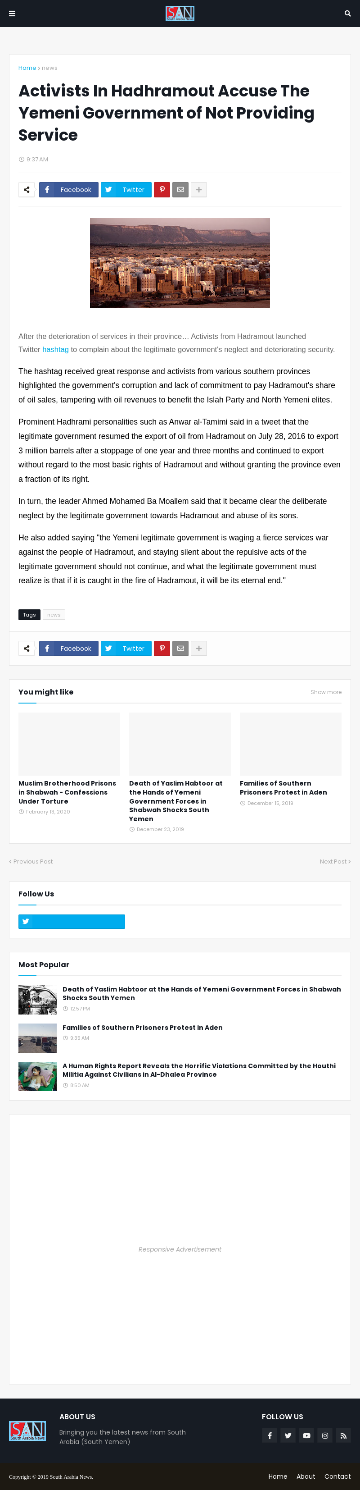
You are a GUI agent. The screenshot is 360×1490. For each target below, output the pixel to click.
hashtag (55, 349)
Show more (326, 692)
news (50, 68)
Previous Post (33, 861)
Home (27, 68)
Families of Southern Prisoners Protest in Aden (283, 788)
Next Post (333, 861)
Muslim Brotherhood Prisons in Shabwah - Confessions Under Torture (67, 792)
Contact (337, 1476)
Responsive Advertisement (180, 1249)
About (306, 1476)
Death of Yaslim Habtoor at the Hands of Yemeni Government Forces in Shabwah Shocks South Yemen (176, 801)
